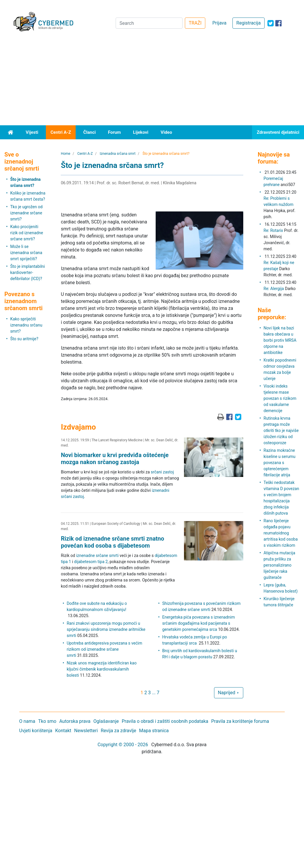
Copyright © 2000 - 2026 (123, 744)
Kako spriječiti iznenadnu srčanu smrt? (26, 325)
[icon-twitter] (270, 23)
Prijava (219, 23)
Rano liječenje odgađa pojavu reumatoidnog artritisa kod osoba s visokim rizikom (281, 533)
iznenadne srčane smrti (97, 555)
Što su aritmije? (24, 338)
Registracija (248, 23)
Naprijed (228, 692)
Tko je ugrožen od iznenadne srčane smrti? (26, 212)
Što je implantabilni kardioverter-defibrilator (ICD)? (27, 272)
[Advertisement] (152, 81)
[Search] (149, 23)
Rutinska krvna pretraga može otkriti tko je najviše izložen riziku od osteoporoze (281, 430)
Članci (89, 132)
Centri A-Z (61, 132)
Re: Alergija (274, 288)
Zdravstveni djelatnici (278, 132)
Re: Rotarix (273, 230)
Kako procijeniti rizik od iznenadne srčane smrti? (26, 232)
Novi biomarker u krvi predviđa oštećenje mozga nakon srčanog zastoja (114, 459)
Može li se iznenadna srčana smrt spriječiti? (26, 252)
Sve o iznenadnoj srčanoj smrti (21, 161)
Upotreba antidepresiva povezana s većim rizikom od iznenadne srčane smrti (104, 649)
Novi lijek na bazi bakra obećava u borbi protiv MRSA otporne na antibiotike (280, 340)
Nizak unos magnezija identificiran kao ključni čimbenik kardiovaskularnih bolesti (101, 669)
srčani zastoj (162, 472)
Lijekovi (141, 132)
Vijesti (32, 132)
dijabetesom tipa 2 (91, 561)
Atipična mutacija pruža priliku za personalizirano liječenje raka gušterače (279, 565)
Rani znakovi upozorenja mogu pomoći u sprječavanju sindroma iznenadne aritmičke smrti (106, 629)
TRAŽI (195, 23)
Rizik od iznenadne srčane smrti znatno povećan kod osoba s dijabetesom (112, 542)
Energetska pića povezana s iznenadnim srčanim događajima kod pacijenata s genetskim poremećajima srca (198, 623)
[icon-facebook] (278, 23)
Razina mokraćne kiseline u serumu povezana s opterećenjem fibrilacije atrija (280, 462)
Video (166, 132)
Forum (114, 132)
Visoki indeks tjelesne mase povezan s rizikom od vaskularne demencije (280, 398)
